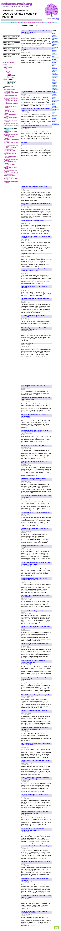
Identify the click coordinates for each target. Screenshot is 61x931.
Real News (54, 101)
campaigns (11, 77)
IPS (53, 65)
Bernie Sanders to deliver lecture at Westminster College (33, 661)
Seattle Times (55, 107)
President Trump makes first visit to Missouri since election (36, 678)
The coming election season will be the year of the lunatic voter (35, 398)
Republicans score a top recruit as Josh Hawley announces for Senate (34, 431)
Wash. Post (54, 115)
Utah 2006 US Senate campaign (9, 165)
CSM (53, 45)
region (5, 64)
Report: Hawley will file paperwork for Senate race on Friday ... (36, 896)
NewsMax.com (55, 89)
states (6, 70)
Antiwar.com (54, 36)
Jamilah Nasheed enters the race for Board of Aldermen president (35, 31)
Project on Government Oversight (54, 96)
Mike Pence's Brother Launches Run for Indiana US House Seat (34, 386)
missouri (8, 71)
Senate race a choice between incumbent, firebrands (35, 879)
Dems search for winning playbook (32, 220)
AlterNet (53, 33)
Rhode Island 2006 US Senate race (10, 157)
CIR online (54, 44)
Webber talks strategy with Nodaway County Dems (35, 761)
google (53, 18)
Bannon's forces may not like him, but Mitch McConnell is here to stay (35, 269)
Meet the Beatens (27, 343)
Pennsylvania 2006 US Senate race (10, 154)
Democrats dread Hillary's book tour (33, 611)
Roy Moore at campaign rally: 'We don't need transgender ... (36, 496)
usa (6, 68)
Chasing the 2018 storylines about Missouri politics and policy (35, 204)
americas (6, 66)
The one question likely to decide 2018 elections (34, 187)
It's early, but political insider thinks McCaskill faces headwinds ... (33, 316)
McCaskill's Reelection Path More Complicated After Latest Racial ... (32, 546)
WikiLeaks (54, 116)
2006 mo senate (11, 81)
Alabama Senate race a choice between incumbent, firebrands (34, 912)
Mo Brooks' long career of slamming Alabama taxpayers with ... (33, 829)
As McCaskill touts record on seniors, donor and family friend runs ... (35, 563)
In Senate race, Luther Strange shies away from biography (35, 596)
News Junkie (54, 86)
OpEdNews (54, 92)
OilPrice (53, 91)
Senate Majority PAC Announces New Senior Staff (35, 299)
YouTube (57, 19)
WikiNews (54, 118)
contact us (50, 22)
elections (9, 74)
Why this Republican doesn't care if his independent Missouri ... (34, 328)
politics (8, 73)
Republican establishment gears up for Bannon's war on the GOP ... (34, 578)
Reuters (53, 103)
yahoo (57, 18)
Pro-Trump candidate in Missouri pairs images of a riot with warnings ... (33, 479)
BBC (53, 39)
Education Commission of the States (55, 61)
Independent (54, 68)
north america (8, 67)
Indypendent (54, 70)
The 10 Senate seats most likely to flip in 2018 (34, 143)
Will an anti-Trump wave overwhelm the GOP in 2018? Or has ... (36, 237)
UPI (53, 113)
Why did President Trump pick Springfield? (35, 695)
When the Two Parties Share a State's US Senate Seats (34, 415)
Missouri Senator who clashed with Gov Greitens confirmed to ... (34, 126)
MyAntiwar (54, 83)
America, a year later (28, 253)
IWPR (53, 67)
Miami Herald (55, 76)
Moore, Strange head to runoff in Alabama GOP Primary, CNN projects (35, 778)
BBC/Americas (55, 41)
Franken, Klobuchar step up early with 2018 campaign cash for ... (35, 862)
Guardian (54, 64)
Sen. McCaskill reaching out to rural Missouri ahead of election (36, 744)
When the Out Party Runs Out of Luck (33, 445)
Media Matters (55, 74)
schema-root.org (8, 62)
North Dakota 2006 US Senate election (10, 148)
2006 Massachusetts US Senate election (10, 90)
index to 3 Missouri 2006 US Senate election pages (27, 22)
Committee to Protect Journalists (55, 49)
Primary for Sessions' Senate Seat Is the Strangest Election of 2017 (34, 812)
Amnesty (54, 35)
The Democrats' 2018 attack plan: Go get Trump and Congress (34, 529)
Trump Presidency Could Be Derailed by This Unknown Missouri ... (36, 92)
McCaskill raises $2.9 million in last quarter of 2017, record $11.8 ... (35, 109)
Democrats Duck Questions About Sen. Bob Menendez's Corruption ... (35, 627)
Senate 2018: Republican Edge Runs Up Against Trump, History (34, 711)
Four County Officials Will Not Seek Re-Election (34, 286)
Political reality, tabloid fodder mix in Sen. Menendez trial (35, 644)
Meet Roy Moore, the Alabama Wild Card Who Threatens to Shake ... (34, 462)
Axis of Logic (55, 38)
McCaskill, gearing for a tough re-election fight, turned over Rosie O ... (34, 728)
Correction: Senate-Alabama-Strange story (35, 846)
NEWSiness (54, 85)
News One (54, 88)
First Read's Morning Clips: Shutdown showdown (33, 48)
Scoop (53, 104)
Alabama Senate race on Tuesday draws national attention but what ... (34, 795)
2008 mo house (11, 83)
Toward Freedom (55, 109)
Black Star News (55, 42)
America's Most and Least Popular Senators (35, 512)
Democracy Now (55, 57)
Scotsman (54, 106)
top (56, 928)
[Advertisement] (36, 76)
